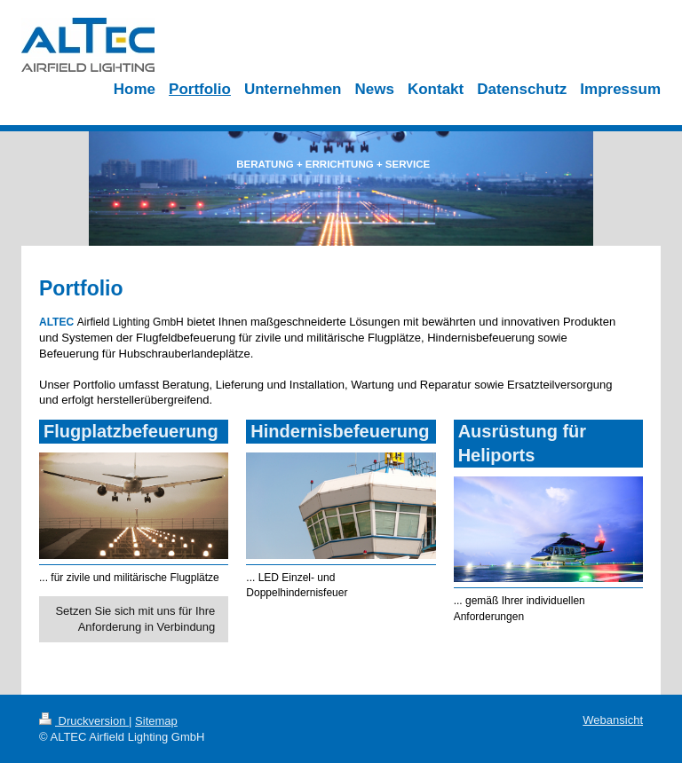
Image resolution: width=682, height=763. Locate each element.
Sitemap (156, 721)
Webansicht (613, 720)
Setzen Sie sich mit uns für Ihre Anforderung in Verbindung (135, 618)
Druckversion (84, 721)
